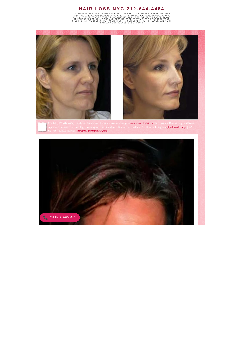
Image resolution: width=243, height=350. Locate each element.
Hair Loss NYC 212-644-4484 (122, 8)
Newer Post (71, 333)
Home (101, 333)
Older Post (130, 333)
